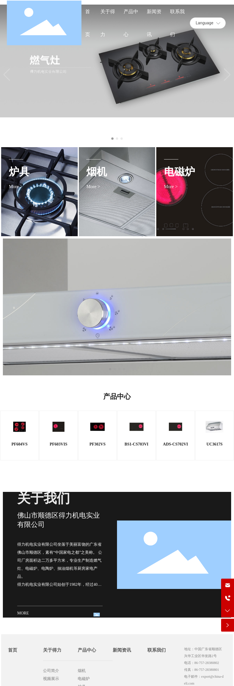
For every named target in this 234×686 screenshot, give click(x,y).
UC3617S (214, 444)
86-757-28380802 (206, 663)
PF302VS (97, 444)
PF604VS (19, 444)
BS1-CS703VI (136, 444)
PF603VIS (58, 444)
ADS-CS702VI (175, 444)
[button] (112, 138)
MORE (23, 613)
